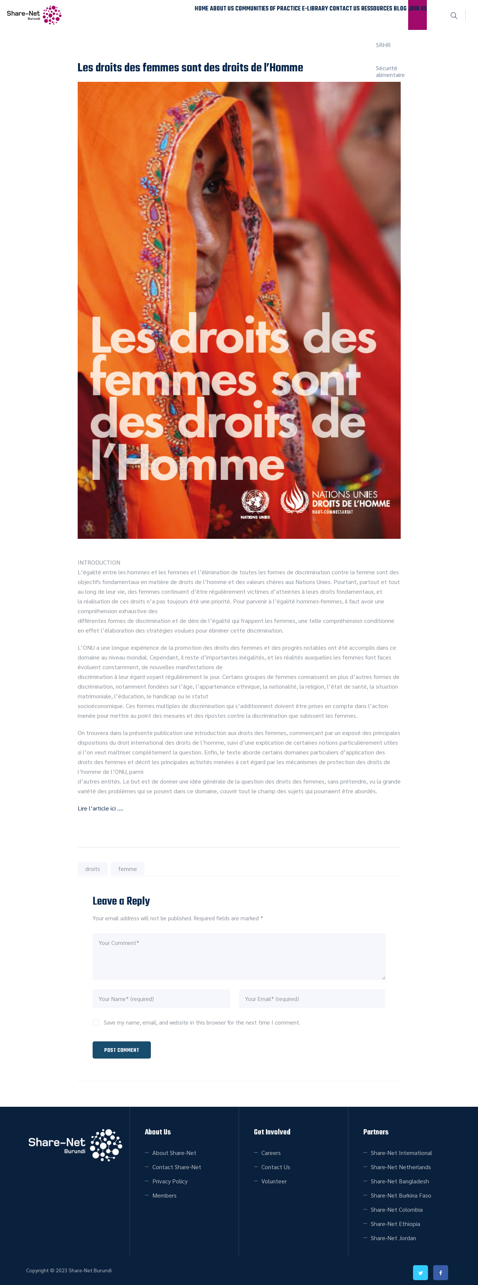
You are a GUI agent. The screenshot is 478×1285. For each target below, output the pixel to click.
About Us (158, 14)
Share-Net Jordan (393, 1234)
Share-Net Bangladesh (400, 1177)
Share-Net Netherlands (401, 1163)
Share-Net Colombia (397, 1206)
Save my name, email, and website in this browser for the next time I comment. (202, 1022)
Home (127, 14)
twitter (420, 1269)
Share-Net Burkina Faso (401, 1192)
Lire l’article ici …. (100, 808)
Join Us (412, 14)
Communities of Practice (213, 14)
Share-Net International (401, 1149)
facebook (440, 1269)
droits (92, 868)
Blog (384, 14)
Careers (271, 1149)
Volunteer (274, 1177)
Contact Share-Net (176, 1163)
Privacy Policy (169, 1177)
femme (127, 868)
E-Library (269, 14)
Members (164, 1192)
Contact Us (308, 14)
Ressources (350, 14)
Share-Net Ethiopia (395, 1220)
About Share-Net (174, 1149)
